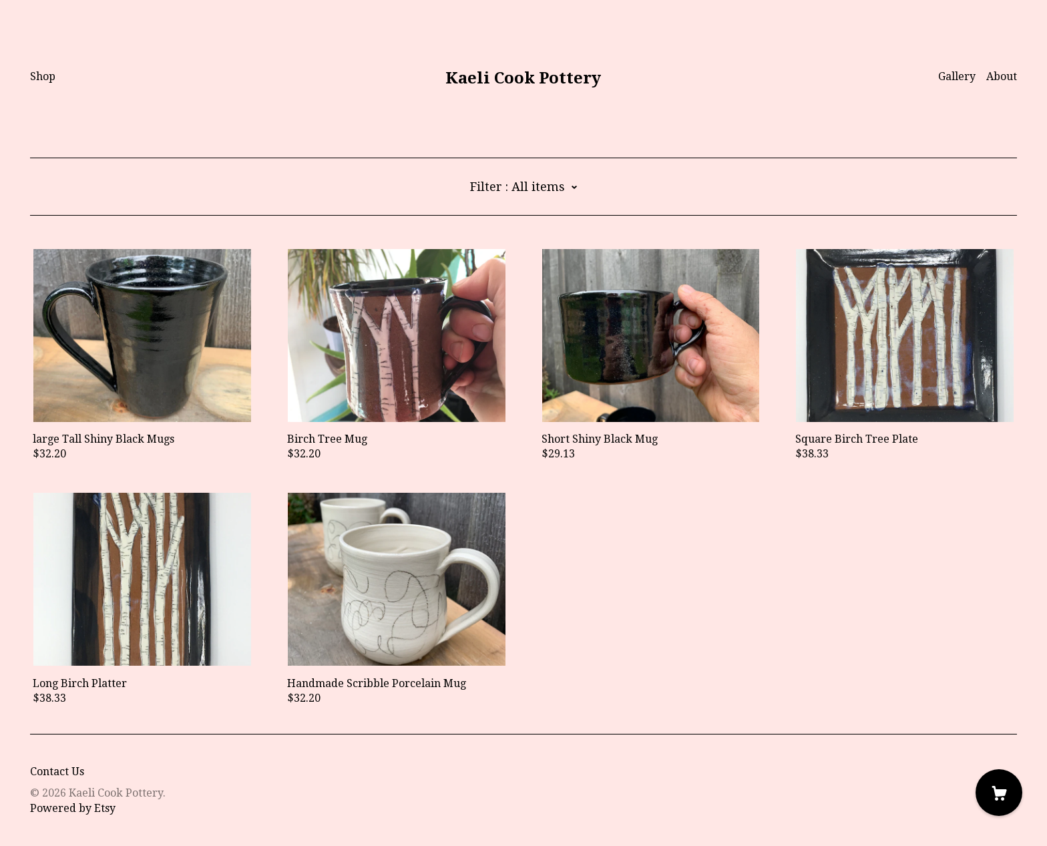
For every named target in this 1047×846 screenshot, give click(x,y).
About (1001, 76)
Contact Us (57, 771)
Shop (42, 76)
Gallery (957, 76)
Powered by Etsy (73, 808)
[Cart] (999, 792)
